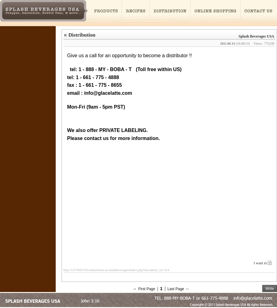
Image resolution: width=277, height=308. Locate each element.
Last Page (175, 289)
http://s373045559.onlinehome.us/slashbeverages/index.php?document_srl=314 (116, 270)
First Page (146, 289)
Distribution (81, 35)
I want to (260, 263)
